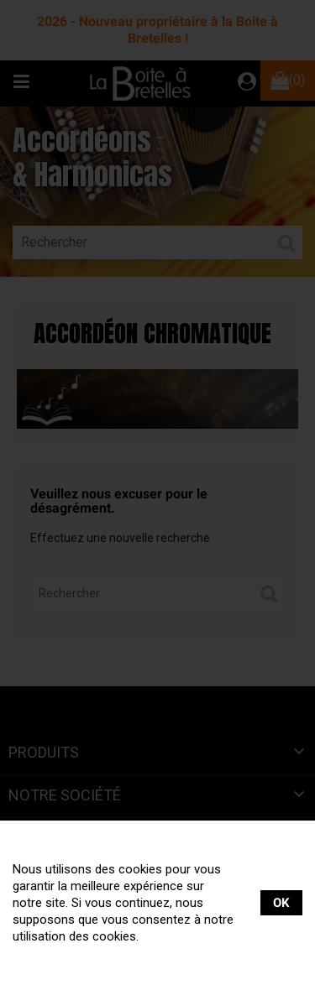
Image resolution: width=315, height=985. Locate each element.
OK (281, 902)
